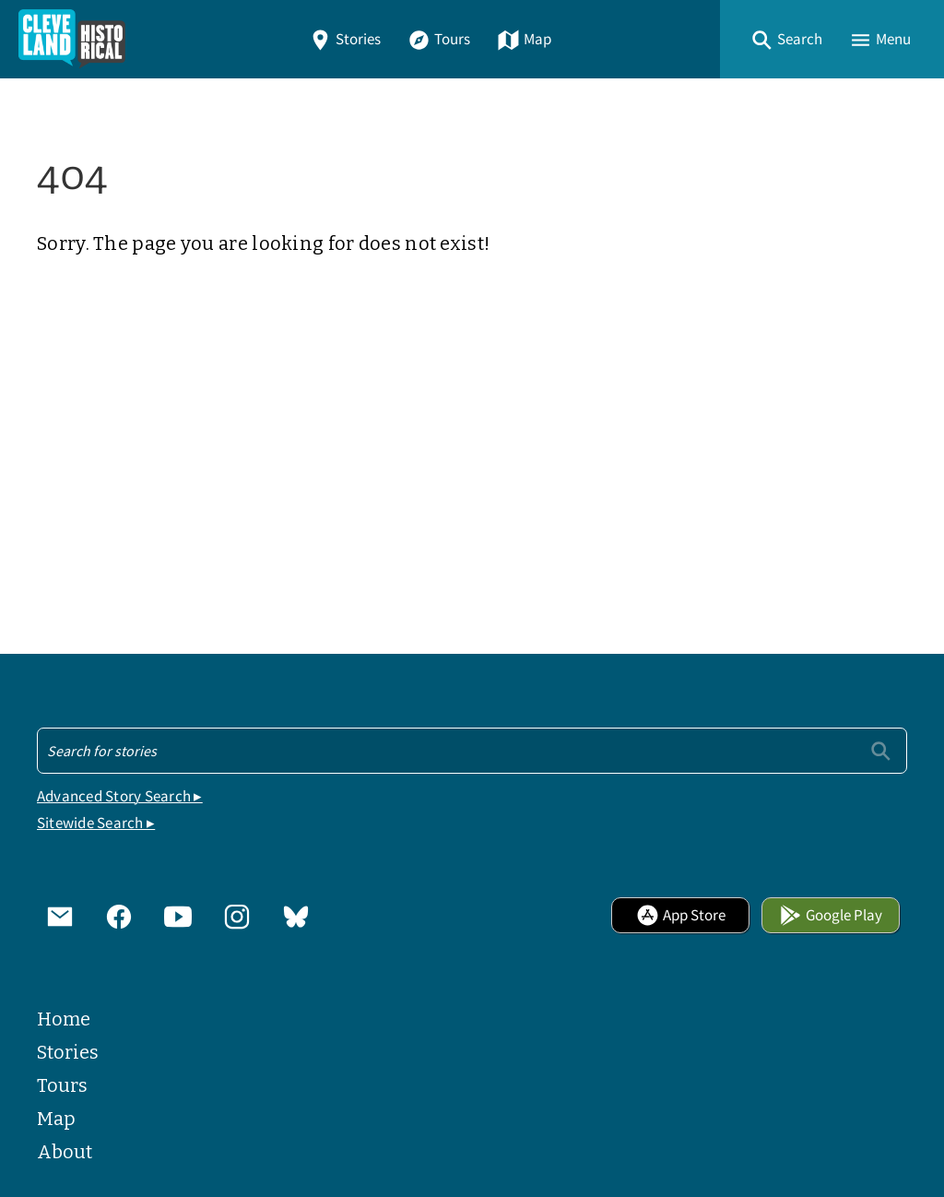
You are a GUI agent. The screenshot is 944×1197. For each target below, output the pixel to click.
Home (63, 1019)
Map (524, 39)
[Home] (72, 39)
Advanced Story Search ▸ (120, 796)
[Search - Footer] (472, 751)
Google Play (830, 915)
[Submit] (881, 750)
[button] (786, 39)
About (64, 1152)
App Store (681, 915)
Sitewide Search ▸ (96, 823)
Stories (345, 39)
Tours (438, 39)
